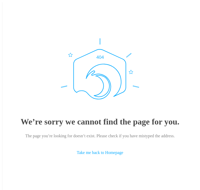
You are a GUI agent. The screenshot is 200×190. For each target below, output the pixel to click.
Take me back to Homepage (100, 152)
